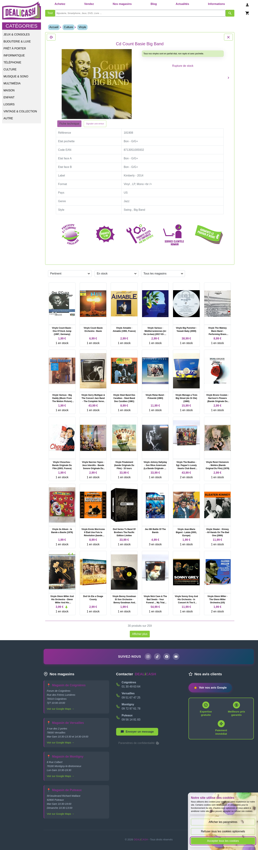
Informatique (14, 55)
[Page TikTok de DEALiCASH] (157, 657)
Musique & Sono (16, 76)
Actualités (182, 3)
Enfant (9, 97)
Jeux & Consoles (17, 34)
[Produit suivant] (228, 77)
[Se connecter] (247, 4)
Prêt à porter (15, 48)
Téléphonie (12, 62)
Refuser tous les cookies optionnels (223, 831)
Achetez (59, 3)
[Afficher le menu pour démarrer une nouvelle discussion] (137, 732)
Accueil (54, 27)
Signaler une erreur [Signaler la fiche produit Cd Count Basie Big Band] (95, 123)
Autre (8, 118)
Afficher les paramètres (223, 821)
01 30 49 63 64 (131, 687)
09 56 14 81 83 (131, 720)
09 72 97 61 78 (131, 709)
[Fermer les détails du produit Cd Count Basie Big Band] (51, 37)
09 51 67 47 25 (131, 698)
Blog (154, 3)
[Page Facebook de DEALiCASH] (167, 657)
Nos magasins (122, 3)
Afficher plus (139, 633)
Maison (9, 90)
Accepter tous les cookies (223, 840)
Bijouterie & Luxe (17, 41)
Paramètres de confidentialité (139, 744)
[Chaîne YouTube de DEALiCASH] (177, 657)
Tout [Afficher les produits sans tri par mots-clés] (50, 13)
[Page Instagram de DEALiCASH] (147, 657)
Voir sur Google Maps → (60, 709)
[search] (140, 13)
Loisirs (9, 104)
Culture (10, 69)
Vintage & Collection (20, 111)
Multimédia (12, 83)
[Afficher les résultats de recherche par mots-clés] (230, 13)
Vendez (89, 3)
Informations (216, 3)
